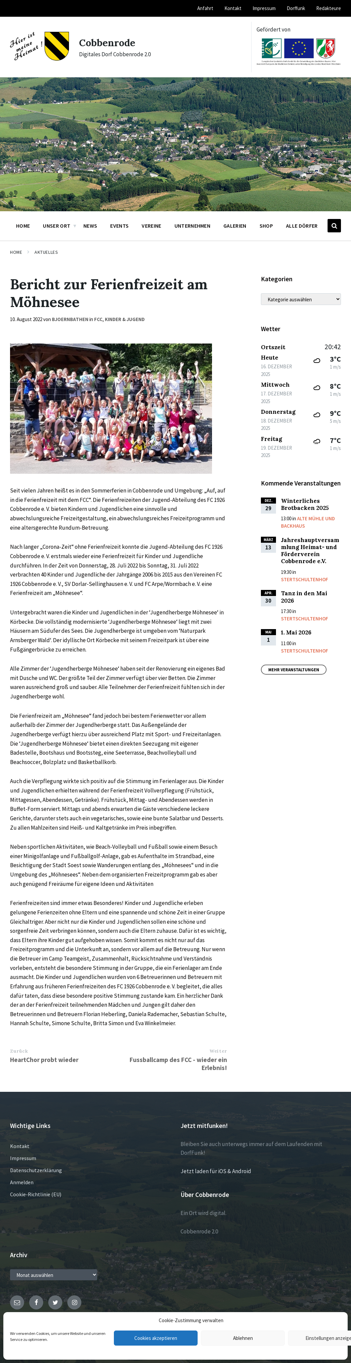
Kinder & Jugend (125, 319)
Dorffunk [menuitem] (296, 8)
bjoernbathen (70, 319)
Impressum (23, 1158)
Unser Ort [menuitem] (56, 225)
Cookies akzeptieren (155, 1338)
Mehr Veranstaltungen (293, 669)
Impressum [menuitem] (264, 8)
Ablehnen (243, 1338)
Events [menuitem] (119, 225)
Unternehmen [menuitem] (192, 225)
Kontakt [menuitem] (232, 8)
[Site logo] (39, 58)
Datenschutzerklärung (36, 1170)
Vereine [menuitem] (151, 225)
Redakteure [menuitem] (328, 8)
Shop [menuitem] (266, 225)
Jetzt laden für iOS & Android (216, 1171)
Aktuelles (46, 252)
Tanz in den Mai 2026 (304, 597)
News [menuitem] (90, 225)
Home (16, 252)
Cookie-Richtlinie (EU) (35, 1194)
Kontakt (19, 1146)
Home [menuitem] (23, 225)
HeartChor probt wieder (44, 1060)
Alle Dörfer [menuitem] (302, 225)
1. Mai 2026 (296, 632)
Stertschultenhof (304, 579)
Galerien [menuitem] (235, 225)
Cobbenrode (108, 42)
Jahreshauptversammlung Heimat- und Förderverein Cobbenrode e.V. (310, 550)
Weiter (218, 1051)
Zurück (19, 1051)
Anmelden (21, 1182)
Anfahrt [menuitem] (205, 8)
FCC (98, 319)
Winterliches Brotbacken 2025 (305, 504)
